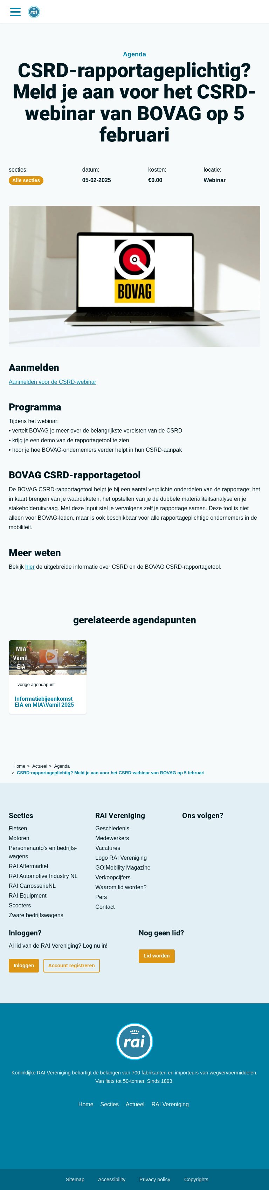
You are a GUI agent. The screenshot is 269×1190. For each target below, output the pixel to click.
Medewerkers (112, 838)
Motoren (19, 838)
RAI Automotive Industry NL (43, 876)
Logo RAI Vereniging (121, 858)
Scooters (20, 905)
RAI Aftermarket (28, 866)
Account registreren (71, 965)
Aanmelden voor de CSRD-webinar (52, 382)
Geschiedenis (112, 828)
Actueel (135, 1104)
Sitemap (71, 1179)
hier (30, 567)
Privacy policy (151, 1179)
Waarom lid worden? (120, 887)
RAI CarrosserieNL (32, 886)
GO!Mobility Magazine (122, 868)
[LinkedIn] (190, 835)
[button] (15, 11)
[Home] (34, 9)
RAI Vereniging (170, 1104)
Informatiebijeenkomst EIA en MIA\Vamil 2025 (44, 702)
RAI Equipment (28, 896)
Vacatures (107, 848)
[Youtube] (210, 835)
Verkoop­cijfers (113, 877)
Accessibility (108, 1179)
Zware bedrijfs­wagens (36, 915)
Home (86, 1104)
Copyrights (192, 1179)
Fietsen (18, 828)
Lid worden (157, 956)
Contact (105, 907)
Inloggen (24, 965)
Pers (101, 897)
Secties (110, 1104)
